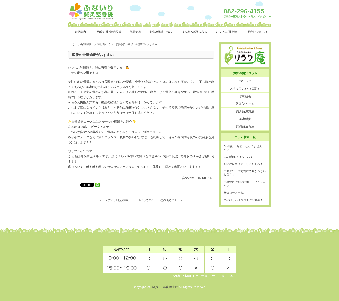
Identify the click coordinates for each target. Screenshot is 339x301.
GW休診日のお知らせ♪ (238, 157)
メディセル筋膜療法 (117, 200)
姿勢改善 (120, 44)
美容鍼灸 (245, 119)
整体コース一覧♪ (234, 192)
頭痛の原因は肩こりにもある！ (243, 164)
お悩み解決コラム (103, 44)
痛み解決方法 (245, 111)
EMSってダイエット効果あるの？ (157, 200)
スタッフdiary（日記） (245, 88)
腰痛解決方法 (245, 126)
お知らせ (245, 81)
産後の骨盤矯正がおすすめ (93, 55)
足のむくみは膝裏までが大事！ (243, 200)
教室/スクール (245, 104)
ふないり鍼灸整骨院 (80, 44)
